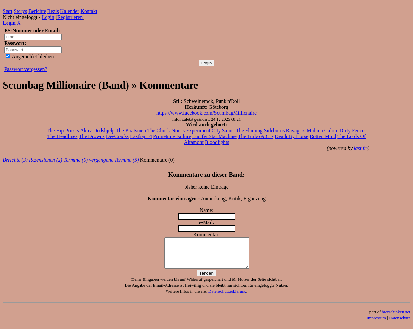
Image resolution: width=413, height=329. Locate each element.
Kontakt (89, 11)
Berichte (37, 11)
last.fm (361, 148)
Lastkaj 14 (141, 136)
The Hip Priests (63, 130)
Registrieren (70, 17)
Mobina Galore (322, 130)
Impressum (376, 323)
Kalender (69, 11)
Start (7, 11)
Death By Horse (291, 136)
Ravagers (295, 130)
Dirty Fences (353, 130)
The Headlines (62, 136)
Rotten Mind (323, 136)
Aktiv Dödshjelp (97, 130)
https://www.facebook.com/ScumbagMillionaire (206, 113)
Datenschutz (399, 323)
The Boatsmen (131, 130)
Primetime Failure (172, 136)
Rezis (53, 11)
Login (48, 17)
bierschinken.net (396, 317)
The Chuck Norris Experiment (178, 130)
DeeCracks (117, 136)
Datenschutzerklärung (227, 296)
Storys (20, 11)
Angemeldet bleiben (30, 56)
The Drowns (92, 136)
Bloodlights (217, 142)
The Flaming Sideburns (260, 130)
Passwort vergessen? (25, 69)
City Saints (223, 130)
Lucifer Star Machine (214, 136)
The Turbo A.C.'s (256, 136)
